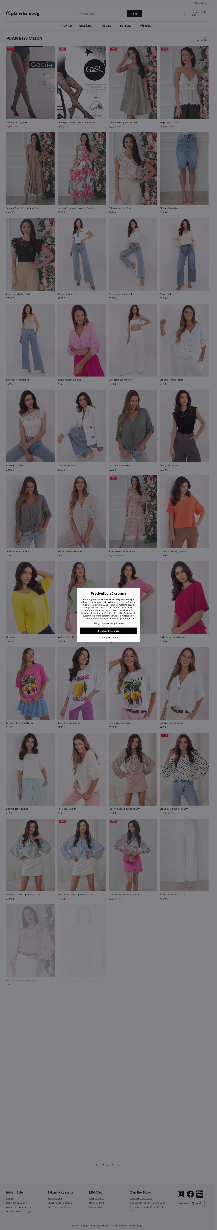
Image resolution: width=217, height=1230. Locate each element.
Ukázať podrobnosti (108, 637)
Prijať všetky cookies (108, 631)
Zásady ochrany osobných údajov (109, 623)
